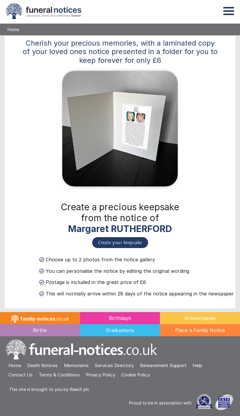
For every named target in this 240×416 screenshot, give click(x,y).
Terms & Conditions (59, 375)
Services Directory (114, 365)
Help (197, 365)
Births (40, 330)
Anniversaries (200, 318)
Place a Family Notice (200, 330)
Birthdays (120, 318)
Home (13, 29)
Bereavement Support (163, 365)
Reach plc (79, 389)
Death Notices (42, 365)
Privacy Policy (100, 375)
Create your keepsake (120, 242)
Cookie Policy (135, 375)
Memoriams (76, 365)
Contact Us (20, 375)
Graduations (120, 330)
